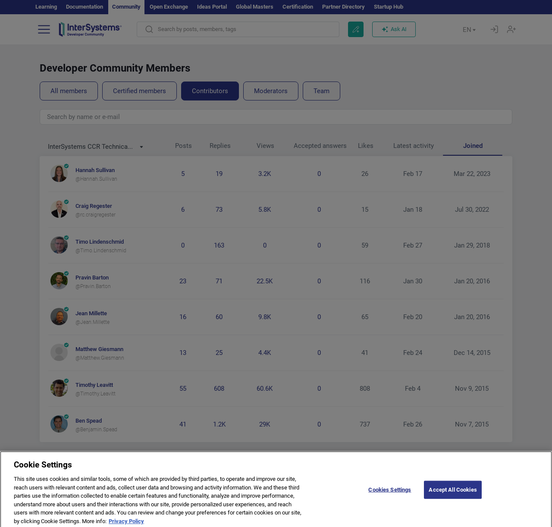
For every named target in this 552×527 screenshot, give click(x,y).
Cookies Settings (389, 496)
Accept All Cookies (453, 496)
